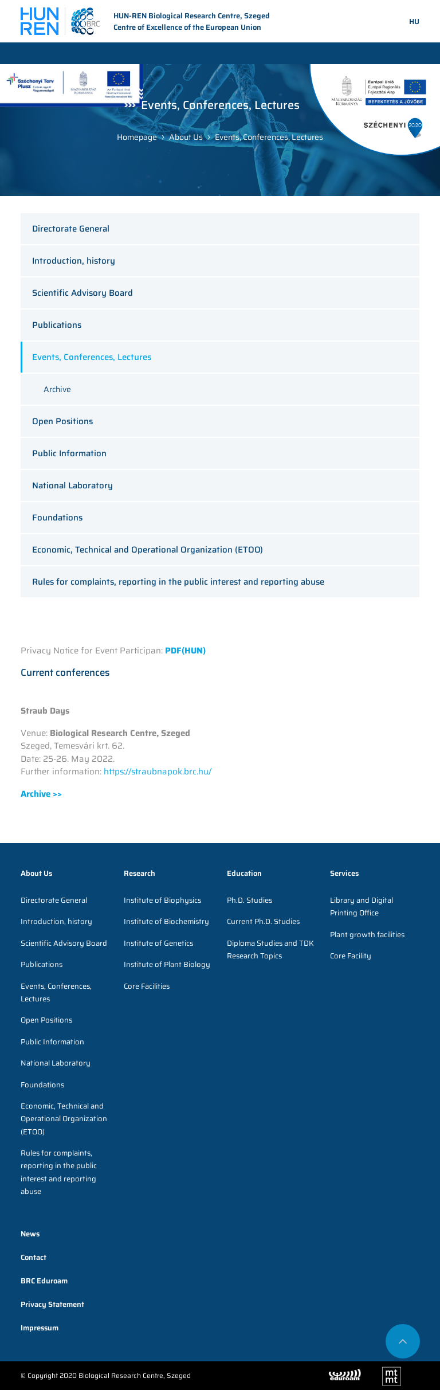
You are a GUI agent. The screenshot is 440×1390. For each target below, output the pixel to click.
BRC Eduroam (44, 1281)
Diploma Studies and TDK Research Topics (270, 949)
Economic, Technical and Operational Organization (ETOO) (147, 549)
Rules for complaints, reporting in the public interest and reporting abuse (178, 582)
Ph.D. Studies (249, 900)
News (30, 1234)
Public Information (69, 453)
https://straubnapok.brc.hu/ (157, 771)
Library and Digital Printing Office (361, 906)
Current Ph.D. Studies (263, 921)
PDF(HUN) (185, 650)
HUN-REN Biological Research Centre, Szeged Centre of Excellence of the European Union (145, 21)
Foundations (57, 517)
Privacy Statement (52, 1304)
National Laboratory (72, 485)
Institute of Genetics (158, 943)
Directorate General (70, 228)
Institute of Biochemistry (166, 921)
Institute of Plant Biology (167, 964)
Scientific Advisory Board (82, 293)
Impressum (39, 1328)
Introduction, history (73, 261)
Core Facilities (147, 986)
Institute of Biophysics (162, 900)
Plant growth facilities (367, 935)
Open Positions (62, 421)
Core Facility (350, 956)
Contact (33, 1257)
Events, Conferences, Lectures (269, 137)
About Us (186, 137)
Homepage (137, 137)
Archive (57, 389)
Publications (56, 325)
